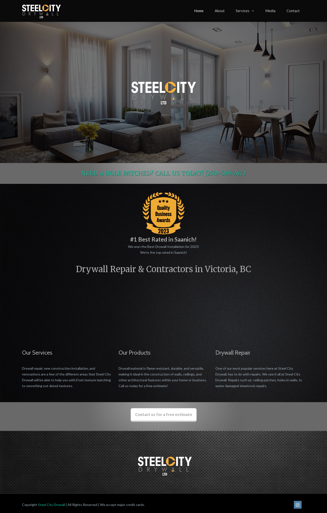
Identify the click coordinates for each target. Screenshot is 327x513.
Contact (293, 10)
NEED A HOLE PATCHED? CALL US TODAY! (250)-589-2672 (163, 173)
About (220, 10)
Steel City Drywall (51, 502)
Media (270, 10)
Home (199, 10)
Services (242, 10)
